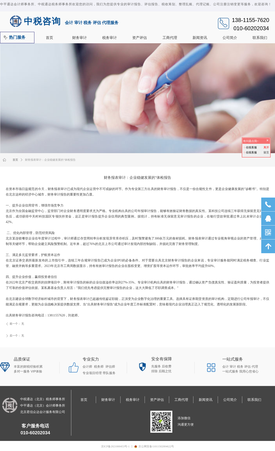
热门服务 (17, 37)
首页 (15, 159)
